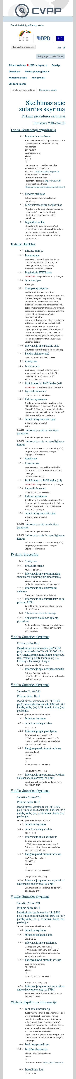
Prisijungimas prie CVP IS (50, 56)
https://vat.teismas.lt (53, 1062)
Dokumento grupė (48, 90)
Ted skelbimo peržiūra (23, 46)
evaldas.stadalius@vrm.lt (47, 171)
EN (59, 47)
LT (64, 47)
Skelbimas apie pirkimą (24, 90)
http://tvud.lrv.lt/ (53, 180)
